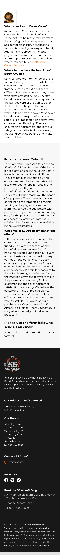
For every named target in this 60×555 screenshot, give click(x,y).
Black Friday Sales (17, 507)
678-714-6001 (15, 462)
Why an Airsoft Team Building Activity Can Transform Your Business (30, 496)
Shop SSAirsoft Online (20, 503)
